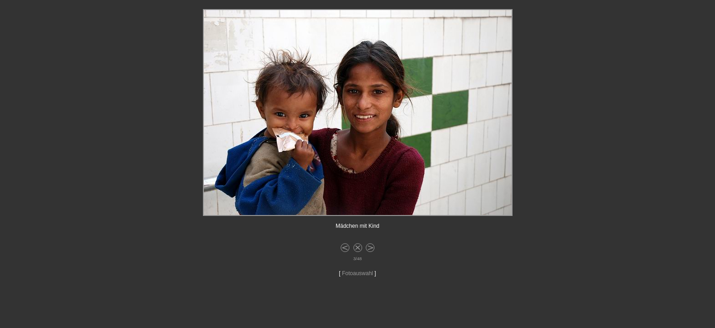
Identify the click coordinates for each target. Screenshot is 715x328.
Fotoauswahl (357, 273)
